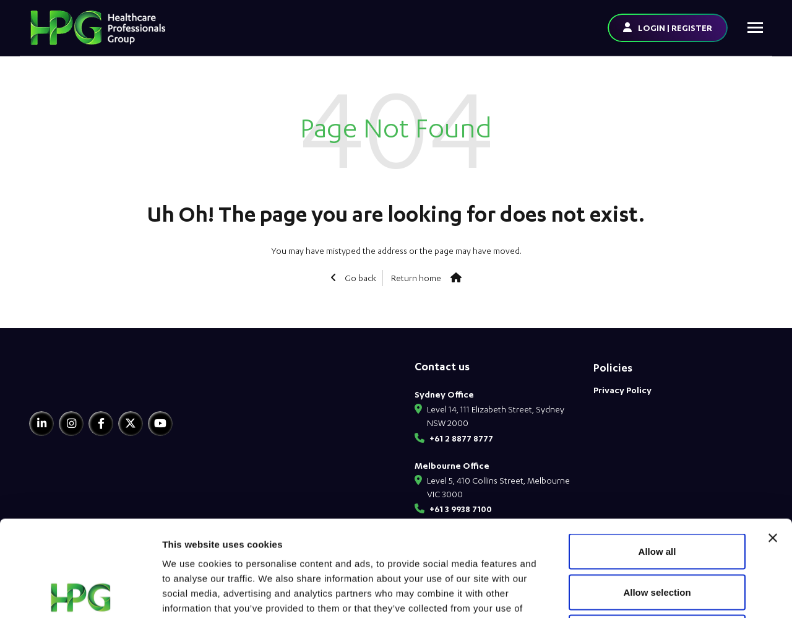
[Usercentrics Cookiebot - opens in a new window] (80, 594)
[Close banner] (772, 442)
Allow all (657, 455)
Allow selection (657, 496)
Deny (657, 536)
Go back (359, 277)
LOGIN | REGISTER (675, 27)
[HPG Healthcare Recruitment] (86, 383)
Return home (416, 277)
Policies (612, 367)
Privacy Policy (622, 390)
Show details (649, 593)
